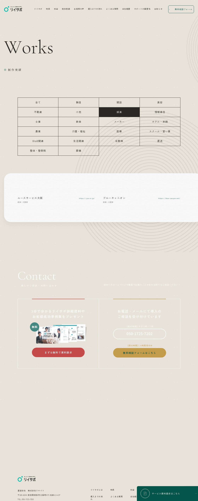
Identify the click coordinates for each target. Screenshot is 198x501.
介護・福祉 (78, 131)
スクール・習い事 (160, 131)
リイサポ (38, 9)
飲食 (78, 121)
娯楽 (119, 112)
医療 (119, 131)
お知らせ (158, 9)
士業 (38, 121)
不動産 (38, 112)
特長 (48, 9)
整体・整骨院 (38, 150)
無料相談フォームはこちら (139, 353)
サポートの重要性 (142, 9)
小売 (78, 112)
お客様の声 (79, 9)
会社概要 (126, 9)
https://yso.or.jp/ (87, 198)
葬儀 (78, 150)
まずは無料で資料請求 (58, 352)
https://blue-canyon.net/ (169, 198)
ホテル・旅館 (160, 121)
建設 (119, 102)
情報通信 (160, 112)
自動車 (119, 141)
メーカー (119, 121)
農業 (38, 131)
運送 (160, 141)
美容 (160, 102)
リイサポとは (96, 442)
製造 (78, 102)
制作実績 (66, 9)
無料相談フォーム (183, 9)
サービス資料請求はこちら (166, 493)
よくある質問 (112, 9)
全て (38, 102)
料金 (56, 9)
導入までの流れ (95, 9)
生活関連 (78, 141)
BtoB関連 (38, 141)
